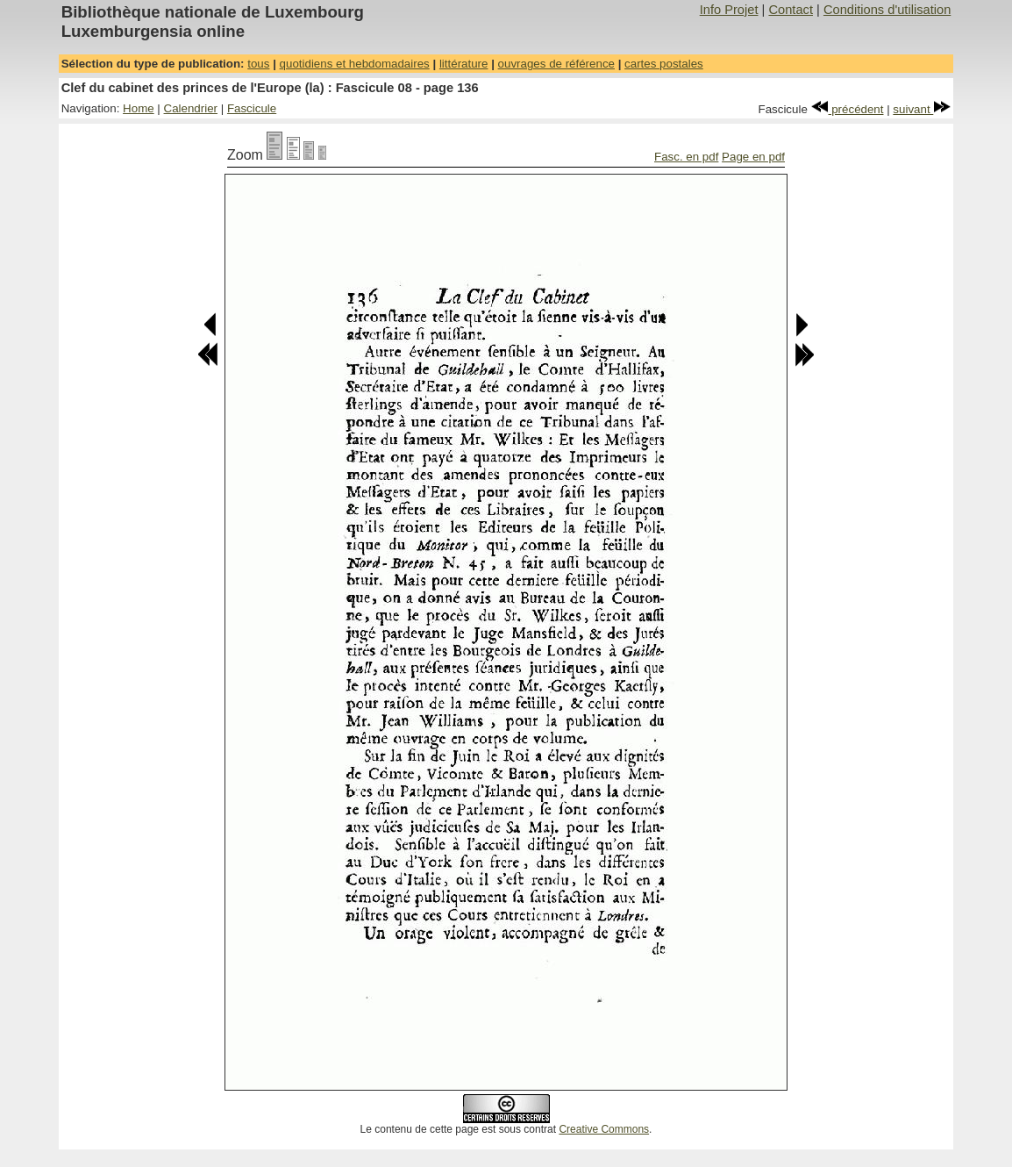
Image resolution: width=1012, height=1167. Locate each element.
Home (138, 108)
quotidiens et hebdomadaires (355, 63)
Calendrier (191, 108)
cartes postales (663, 63)
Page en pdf (753, 156)
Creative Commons (604, 1129)
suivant (922, 109)
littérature (463, 63)
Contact (790, 10)
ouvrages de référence (556, 63)
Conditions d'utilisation (887, 10)
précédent (847, 109)
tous (258, 63)
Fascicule (251, 108)
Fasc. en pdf (686, 156)
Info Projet (729, 10)
